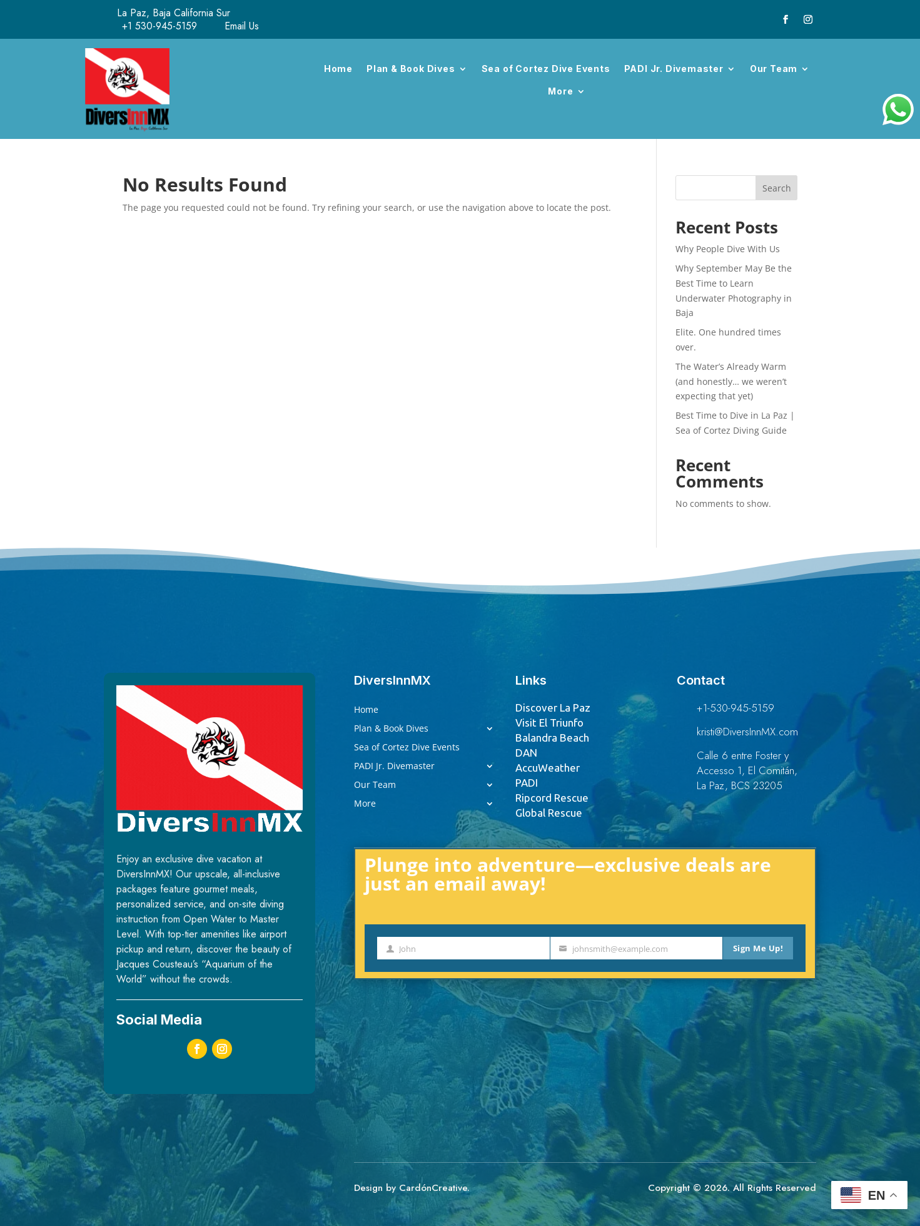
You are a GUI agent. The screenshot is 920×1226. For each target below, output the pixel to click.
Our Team (773, 68)
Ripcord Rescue (552, 798)
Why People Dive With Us (727, 249)
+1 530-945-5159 (159, 26)
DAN (526, 753)
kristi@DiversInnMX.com (747, 731)
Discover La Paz (552, 707)
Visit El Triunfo (549, 722)
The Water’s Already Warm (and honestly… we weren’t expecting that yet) (731, 381)
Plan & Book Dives (410, 68)
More (560, 91)
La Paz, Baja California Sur (173, 13)
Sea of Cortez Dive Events (546, 68)
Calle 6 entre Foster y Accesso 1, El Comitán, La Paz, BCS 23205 (747, 770)
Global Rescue (548, 813)
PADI (526, 783)
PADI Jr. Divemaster (674, 68)
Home (338, 68)
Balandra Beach (552, 737)
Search (776, 188)
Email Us (242, 26)
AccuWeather (547, 768)
